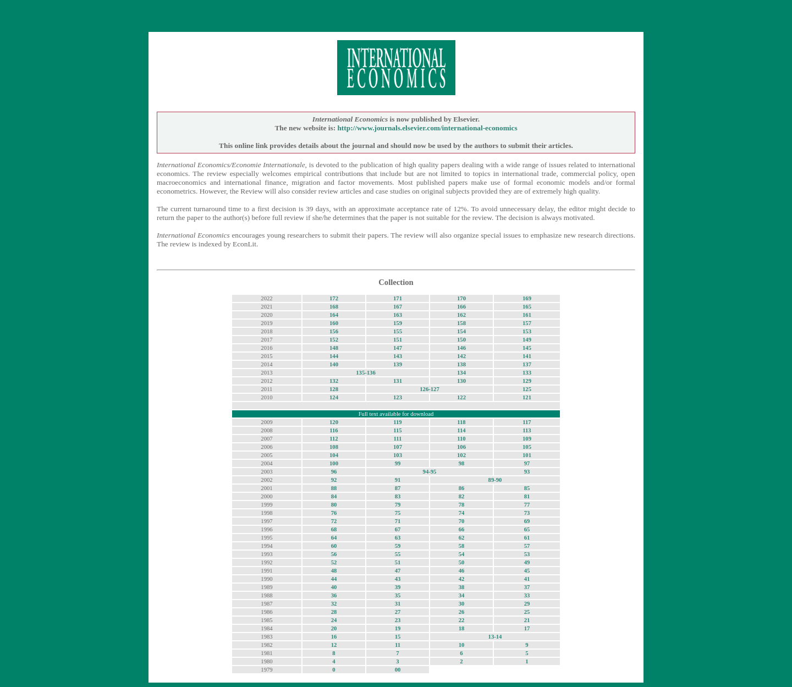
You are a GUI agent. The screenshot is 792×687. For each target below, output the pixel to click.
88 (334, 488)
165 (526, 307)
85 (527, 488)
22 (462, 620)
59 (398, 546)
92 (334, 480)
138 (461, 364)
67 (398, 529)
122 (461, 397)
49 (527, 562)
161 (526, 315)
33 (527, 595)
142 (461, 356)
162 (461, 315)
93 (527, 472)
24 (334, 620)
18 (462, 628)
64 (334, 538)
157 (526, 323)
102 (461, 455)
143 (397, 356)
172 (333, 298)
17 (527, 628)
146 (461, 348)
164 (333, 315)
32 (334, 604)
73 (527, 513)
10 (462, 645)
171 (397, 298)
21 (527, 620)
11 (397, 645)
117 (526, 422)
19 (398, 628)
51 (398, 562)
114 (461, 430)
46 (462, 571)
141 (526, 356)
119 (397, 422)
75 (398, 513)
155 (397, 331)
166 (461, 307)
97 (527, 463)
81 (527, 496)
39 (398, 587)
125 (526, 389)
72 (334, 521)
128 (333, 389)
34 (462, 595)
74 (462, 513)
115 (397, 430)
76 (334, 513)
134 (461, 373)
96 (334, 472)
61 (527, 538)
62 (462, 538)
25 (527, 612)
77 (527, 505)
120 (333, 422)
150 (461, 340)
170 (461, 298)
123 (397, 397)
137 (526, 364)
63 (398, 538)
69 (527, 521)
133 (526, 373)
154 (461, 331)
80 (334, 505)
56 (334, 554)
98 (462, 463)
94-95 (430, 472)
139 (397, 364)
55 (398, 554)
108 (333, 447)
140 (333, 364)
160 (333, 323)
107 (397, 447)
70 (462, 521)
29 (527, 604)
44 (334, 579)
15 (398, 637)
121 (526, 397)
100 (333, 463)
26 (462, 612)
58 (462, 546)
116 (333, 430)
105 (526, 447)
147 (397, 348)
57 (527, 546)
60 (334, 546)
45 (527, 571)
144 (333, 356)
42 (462, 579)
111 (398, 439)
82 (462, 496)
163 (397, 315)
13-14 (495, 637)
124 (333, 397)
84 (334, 496)
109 (526, 439)
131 (397, 381)
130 (461, 381)
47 (398, 571)
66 (462, 529)
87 (398, 488)
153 (526, 331)
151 (397, 340)
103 (397, 455)
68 (334, 529)
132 (333, 381)
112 (333, 439)
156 (333, 331)
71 (398, 521)
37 (527, 587)
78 (462, 505)
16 (334, 637)
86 (462, 488)
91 (398, 480)
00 (398, 670)
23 (398, 620)
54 (462, 554)
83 (398, 496)
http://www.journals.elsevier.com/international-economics (427, 128)
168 (333, 307)
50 (462, 562)
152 (333, 340)
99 (398, 463)
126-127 (429, 389)
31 (398, 604)
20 (334, 628)
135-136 (366, 373)
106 (461, 447)
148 (333, 348)
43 (398, 579)
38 (462, 587)
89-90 (495, 480)
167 (397, 307)
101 (526, 455)
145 (526, 348)
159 (397, 323)
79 (398, 505)
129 (526, 381)
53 (527, 554)
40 (334, 587)
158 (461, 323)
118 (461, 422)
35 (398, 595)
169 (526, 298)
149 (526, 340)
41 (527, 579)
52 (334, 562)
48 (334, 571)
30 (462, 604)
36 (334, 595)
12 (334, 645)
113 (526, 430)
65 (527, 529)
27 (398, 612)
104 (333, 455)
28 (334, 612)
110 (461, 439)
